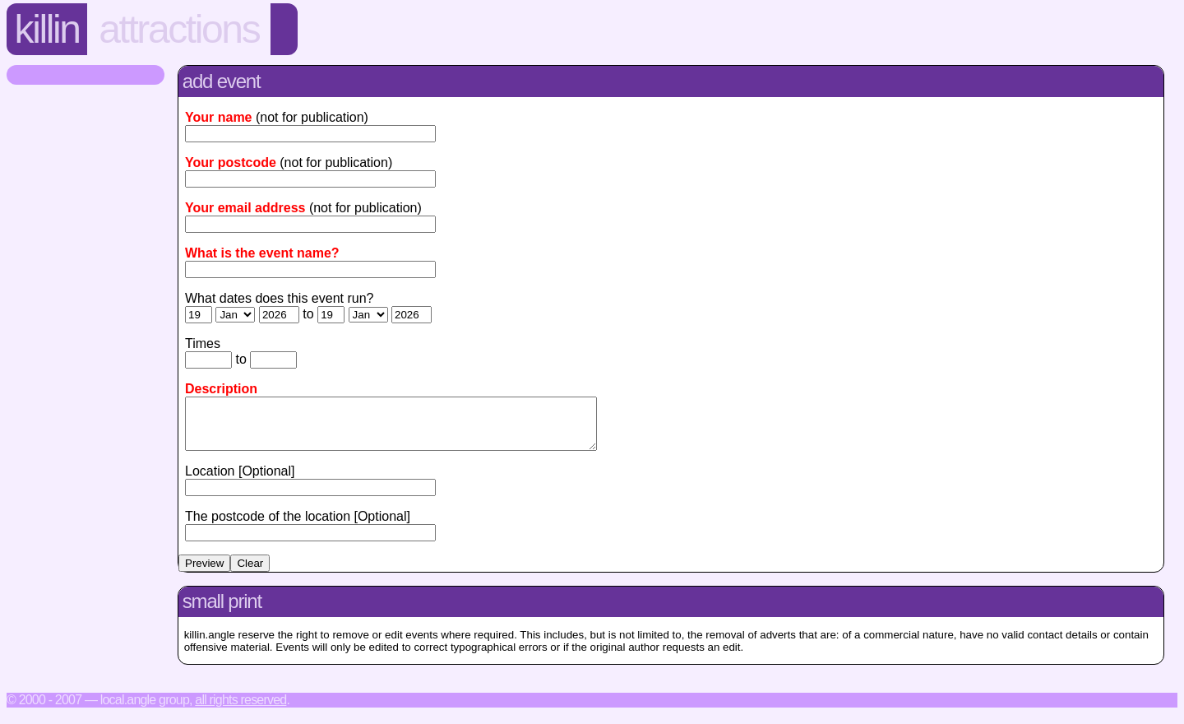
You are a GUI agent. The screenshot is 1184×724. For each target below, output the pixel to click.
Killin (47, 29)
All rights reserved (240, 710)
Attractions (179, 29)
